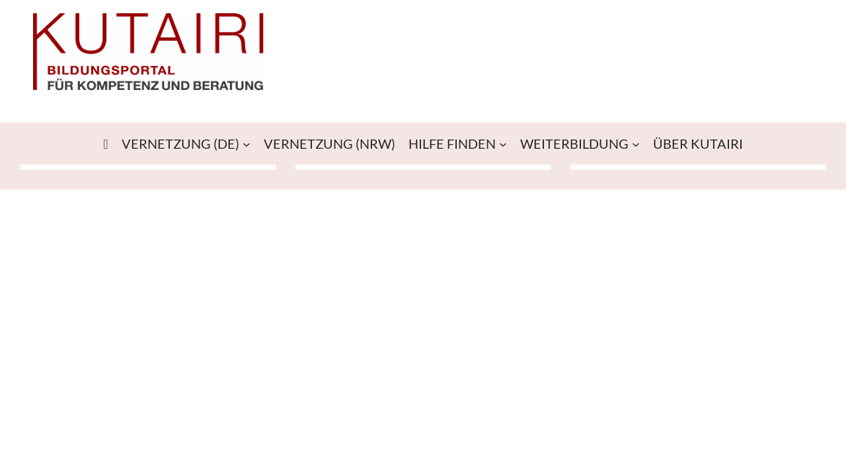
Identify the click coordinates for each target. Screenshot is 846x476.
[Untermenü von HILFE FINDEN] (503, 143)
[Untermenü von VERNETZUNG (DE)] (246, 143)
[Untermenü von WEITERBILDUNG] (636, 143)
